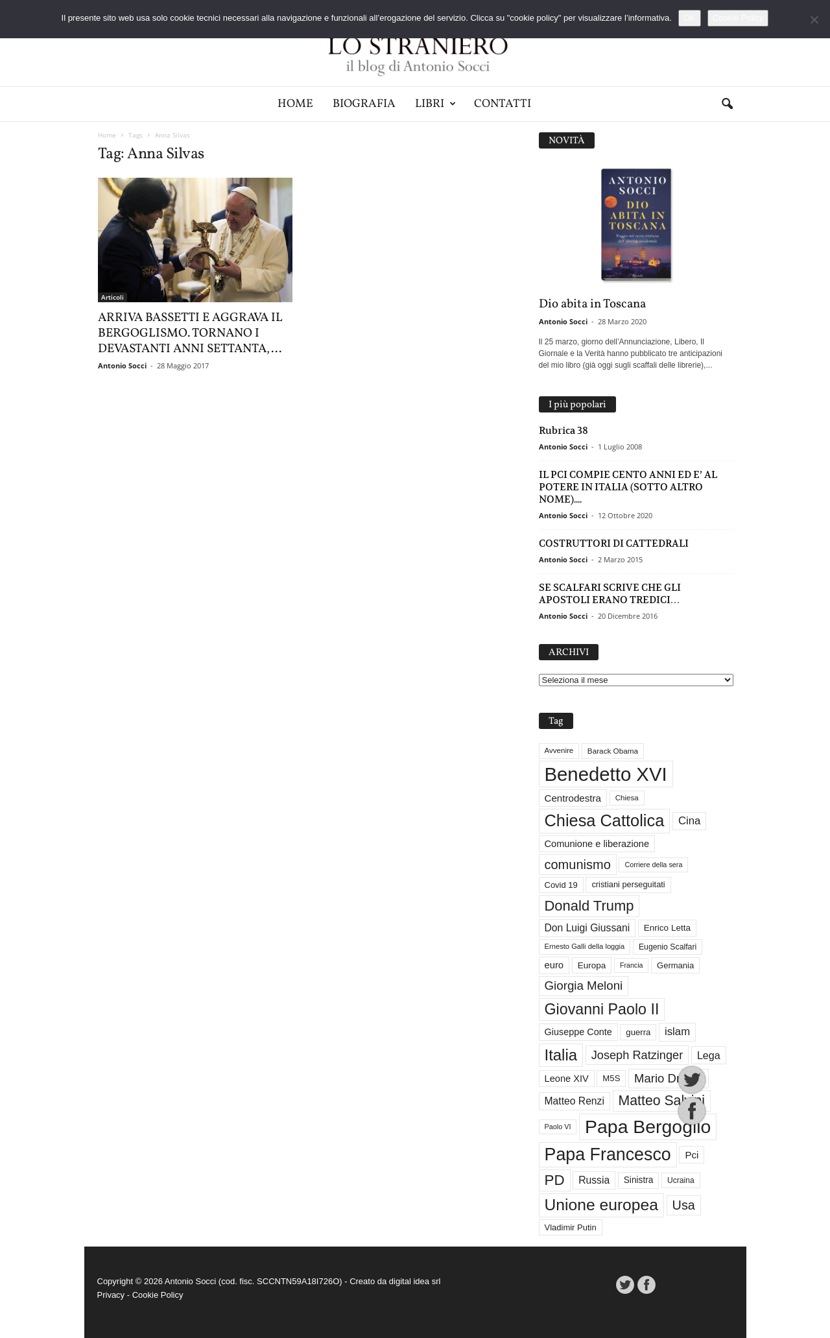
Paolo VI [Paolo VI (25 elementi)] (558, 1126)
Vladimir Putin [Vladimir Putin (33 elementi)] (571, 1227)
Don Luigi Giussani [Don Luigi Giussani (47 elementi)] (587, 927)
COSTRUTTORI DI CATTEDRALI (614, 543)
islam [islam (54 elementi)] (677, 1031)
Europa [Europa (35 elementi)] (592, 965)
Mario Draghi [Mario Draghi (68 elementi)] (668, 1078)
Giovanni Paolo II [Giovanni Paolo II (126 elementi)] (602, 1009)
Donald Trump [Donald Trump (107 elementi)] (589, 906)
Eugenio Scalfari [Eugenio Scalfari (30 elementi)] (667, 946)
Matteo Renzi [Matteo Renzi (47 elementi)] (574, 1100)
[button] (727, 104)
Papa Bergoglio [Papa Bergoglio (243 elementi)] (648, 1126)
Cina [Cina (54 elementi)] (689, 821)
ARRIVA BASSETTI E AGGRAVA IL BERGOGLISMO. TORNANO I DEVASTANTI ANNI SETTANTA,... (190, 333)
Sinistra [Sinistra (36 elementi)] (639, 1180)
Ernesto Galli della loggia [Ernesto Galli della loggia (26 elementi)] (585, 946)
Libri (435, 104)
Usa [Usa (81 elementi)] (683, 1205)
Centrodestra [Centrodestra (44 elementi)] (573, 798)
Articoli (112, 297)
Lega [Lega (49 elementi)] (708, 1055)
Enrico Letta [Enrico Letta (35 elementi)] (667, 928)
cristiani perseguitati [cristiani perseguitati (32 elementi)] (628, 884)
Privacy (111, 1295)
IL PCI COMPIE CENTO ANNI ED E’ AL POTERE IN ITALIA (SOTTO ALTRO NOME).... (628, 486)
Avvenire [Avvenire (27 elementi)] (559, 750)
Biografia (364, 104)
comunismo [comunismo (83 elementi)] (578, 864)
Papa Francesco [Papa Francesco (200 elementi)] (608, 1154)
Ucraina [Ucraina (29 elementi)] (680, 1180)
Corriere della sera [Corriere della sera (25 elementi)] (653, 864)
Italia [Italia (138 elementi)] (561, 1055)
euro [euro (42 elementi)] (554, 965)
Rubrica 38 (563, 430)
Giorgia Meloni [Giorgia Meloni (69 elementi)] (584, 985)
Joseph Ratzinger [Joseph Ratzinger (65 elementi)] (637, 1055)
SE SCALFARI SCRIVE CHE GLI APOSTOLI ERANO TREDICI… (610, 593)
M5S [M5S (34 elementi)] (611, 1078)
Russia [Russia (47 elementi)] (594, 1180)
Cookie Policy (158, 1295)
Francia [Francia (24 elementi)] (631, 965)
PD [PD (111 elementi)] (555, 1180)
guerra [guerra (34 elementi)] (638, 1032)
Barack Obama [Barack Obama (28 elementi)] (612, 751)
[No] (813, 19)
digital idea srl (415, 1281)
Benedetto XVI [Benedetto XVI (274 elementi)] (606, 774)
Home (295, 104)
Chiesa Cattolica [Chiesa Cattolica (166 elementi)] (605, 820)
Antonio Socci (122, 365)
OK (689, 18)
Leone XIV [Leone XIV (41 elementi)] (567, 1078)
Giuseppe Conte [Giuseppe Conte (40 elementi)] (578, 1032)
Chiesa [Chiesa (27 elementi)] (627, 798)
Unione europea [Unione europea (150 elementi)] (601, 1204)
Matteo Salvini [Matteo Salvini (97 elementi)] (662, 1100)
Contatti (502, 104)
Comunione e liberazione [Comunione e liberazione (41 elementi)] (597, 844)
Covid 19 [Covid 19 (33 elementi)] (561, 885)
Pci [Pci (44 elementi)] (691, 1154)
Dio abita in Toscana (592, 304)
